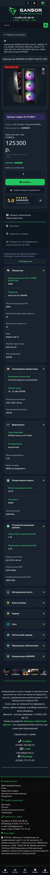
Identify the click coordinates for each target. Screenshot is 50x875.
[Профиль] (45, 871)
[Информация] (28, 3)
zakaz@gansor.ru (25, 752)
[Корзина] (35, 871)
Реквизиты (6, 796)
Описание (12, 226)
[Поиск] (25, 871)
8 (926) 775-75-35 (25, 760)
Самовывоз (6, 812)
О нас (3, 788)
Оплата (4, 807)
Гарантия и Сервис (17, 234)
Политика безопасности (12, 810)
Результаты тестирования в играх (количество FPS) (22, 243)
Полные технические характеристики (18, 216)
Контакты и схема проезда (14, 793)
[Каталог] (15, 871)
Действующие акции (11, 785)
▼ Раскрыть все (25, 261)
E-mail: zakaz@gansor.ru (12, 826)
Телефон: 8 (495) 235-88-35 (14, 821)
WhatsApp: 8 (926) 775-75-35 (15, 823)
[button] (25, 17)
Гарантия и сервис (9, 791)
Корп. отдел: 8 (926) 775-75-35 (15, 829)
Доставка (5, 804)
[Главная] (5, 871)
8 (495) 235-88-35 (25, 744)
